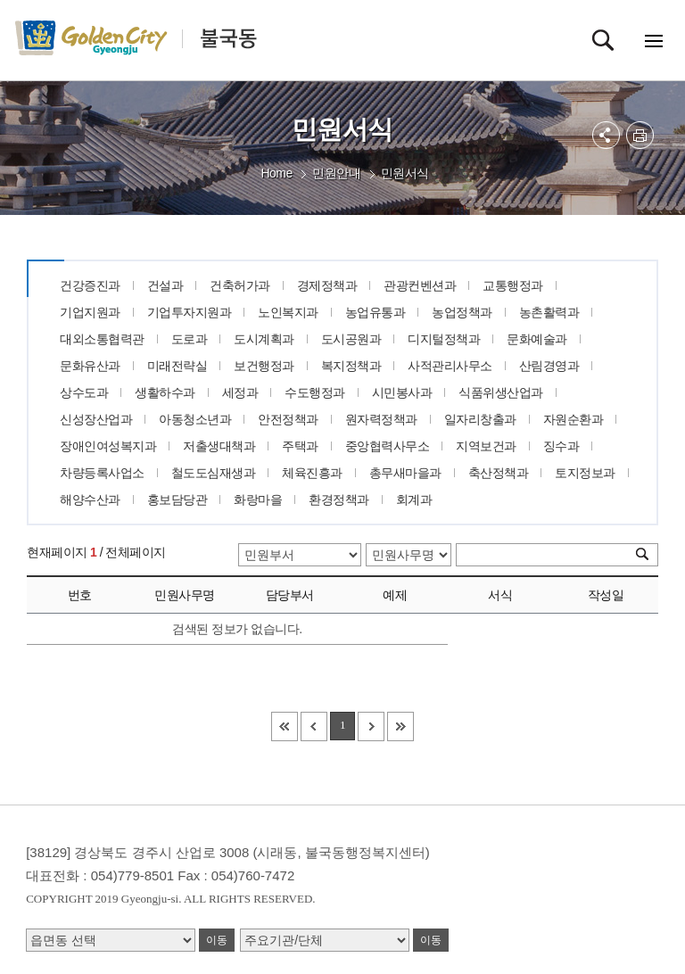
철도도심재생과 (213, 473)
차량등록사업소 (102, 473)
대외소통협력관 (102, 339)
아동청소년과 (195, 419)
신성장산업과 (96, 419)
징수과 (561, 446)
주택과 (300, 446)
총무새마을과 (405, 473)
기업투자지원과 (189, 312)
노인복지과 (288, 312)
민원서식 (405, 173)
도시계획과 (264, 339)
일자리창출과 (480, 419)
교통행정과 (513, 285)
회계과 (414, 499)
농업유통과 (375, 312)
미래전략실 (177, 366)
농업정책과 (462, 312)
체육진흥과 (312, 473)
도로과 (189, 339)
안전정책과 (288, 419)
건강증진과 (90, 285)
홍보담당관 (177, 499)
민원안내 (336, 173)
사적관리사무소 (450, 366)
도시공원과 (351, 339)
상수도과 (84, 392)
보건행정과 (264, 366)
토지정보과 (585, 473)
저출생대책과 (219, 446)
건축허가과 (240, 285)
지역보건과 (486, 446)
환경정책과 (339, 499)
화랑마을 (258, 499)
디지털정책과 (444, 339)
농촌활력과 (549, 312)
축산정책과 (498, 473)
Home (276, 173)
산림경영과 (549, 366)
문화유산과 (90, 366)
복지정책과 (351, 366)
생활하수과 (165, 392)
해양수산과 (90, 499)
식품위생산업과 (500, 392)
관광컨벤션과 (420, 285)
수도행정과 (315, 392)
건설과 (165, 285)
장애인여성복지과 (108, 446)
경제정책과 (327, 285)
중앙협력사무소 (387, 446)
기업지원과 (90, 312)
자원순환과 (573, 419)
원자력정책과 (381, 419)
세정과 (240, 392)
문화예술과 (537, 339)
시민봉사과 (402, 392)
